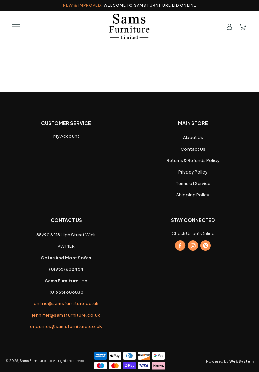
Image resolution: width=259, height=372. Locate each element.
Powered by (230, 361)
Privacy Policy (193, 172)
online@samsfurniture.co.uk (66, 303)
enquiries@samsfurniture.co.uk (66, 326)
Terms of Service (193, 183)
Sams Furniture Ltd (36, 360)
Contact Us (193, 149)
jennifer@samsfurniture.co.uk (66, 315)
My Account (66, 136)
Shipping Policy (192, 194)
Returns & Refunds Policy (193, 160)
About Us (193, 137)
